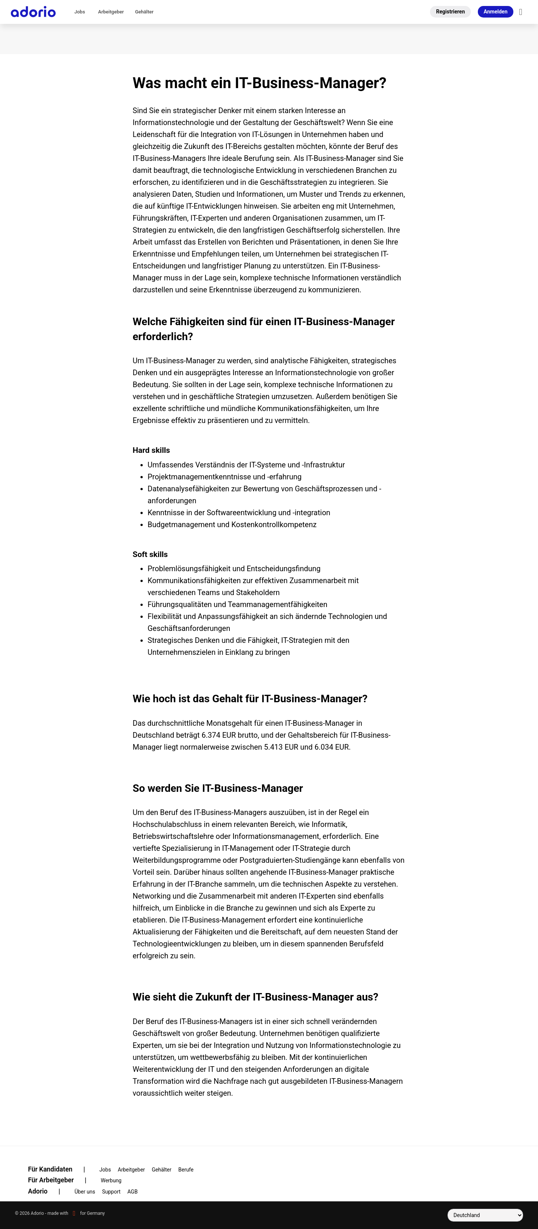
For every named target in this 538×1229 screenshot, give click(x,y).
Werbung (111, 1180)
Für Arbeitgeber (62, 1180)
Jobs (79, 12)
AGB (132, 1192)
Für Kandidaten (61, 1169)
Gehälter (144, 12)
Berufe (186, 1170)
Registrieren (450, 12)
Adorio (48, 1191)
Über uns (84, 1192)
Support (111, 1192)
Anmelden (496, 12)
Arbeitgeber (111, 12)
